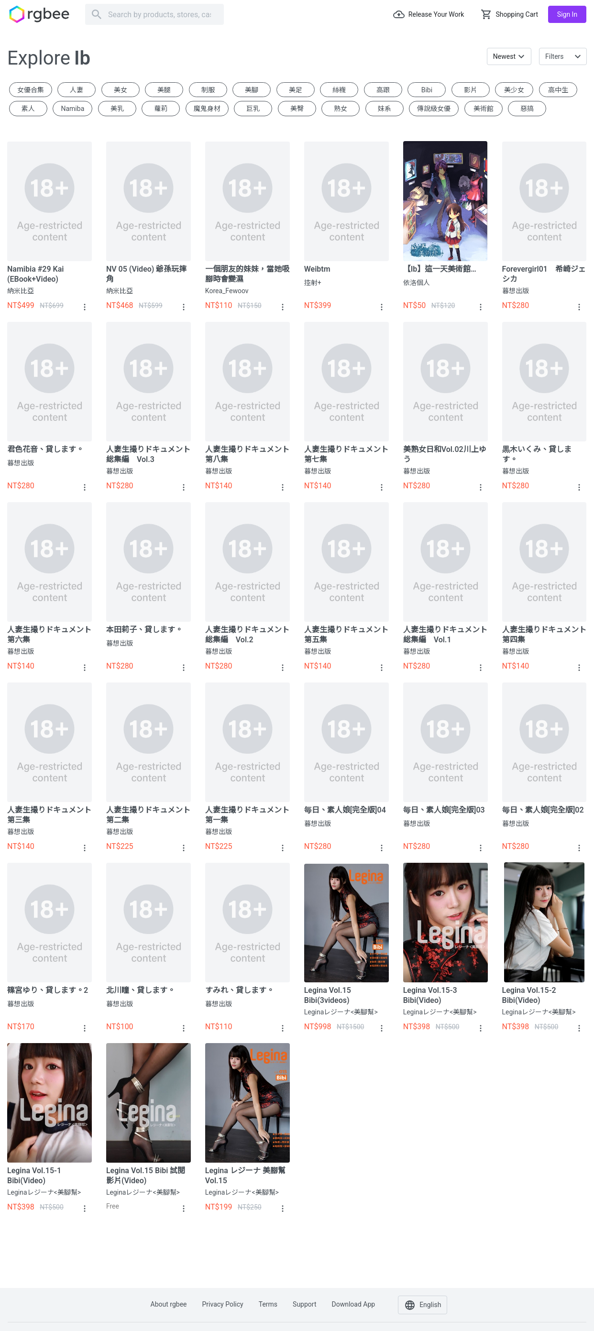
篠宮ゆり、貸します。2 (47, 990)
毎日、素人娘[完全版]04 (345, 809)
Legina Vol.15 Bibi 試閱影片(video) (146, 1175)
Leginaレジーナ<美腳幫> (341, 1012)
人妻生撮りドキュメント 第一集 (247, 815)
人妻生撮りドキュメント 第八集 (247, 454)
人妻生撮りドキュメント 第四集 (544, 634)
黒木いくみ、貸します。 (537, 454)
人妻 (76, 90)
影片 (470, 90)
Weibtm (317, 269)
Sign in (567, 14)
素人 (28, 108)
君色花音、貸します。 (45, 449)
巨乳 (253, 108)
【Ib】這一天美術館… (439, 269)
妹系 (384, 108)
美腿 (164, 90)
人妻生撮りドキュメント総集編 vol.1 (445, 634)
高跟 (383, 90)
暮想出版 (515, 291)
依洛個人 (416, 282)
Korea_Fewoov (227, 291)
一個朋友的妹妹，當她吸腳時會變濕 (247, 274)
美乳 (117, 108)
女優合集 (30, 90)
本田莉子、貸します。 (144, 629)
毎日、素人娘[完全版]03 (444, 809)
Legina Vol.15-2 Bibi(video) (529, 995)
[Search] (154, 14)
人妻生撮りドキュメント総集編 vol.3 (148, 454)
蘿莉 (160, 108)
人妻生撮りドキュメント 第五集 (346, 634)
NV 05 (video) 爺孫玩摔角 (146, 274)
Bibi (426, 90)
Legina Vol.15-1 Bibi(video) (34, 1175)
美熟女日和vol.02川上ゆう (444, 454)
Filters (554, 56)
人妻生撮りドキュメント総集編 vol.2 (247, 634)
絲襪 (339, 90)
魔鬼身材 (207, 108)
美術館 (483, 108)
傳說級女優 (434, 108)
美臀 (297, 108)
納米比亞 (20, 291)
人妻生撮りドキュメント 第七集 (346, 454)
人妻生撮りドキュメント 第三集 (49, 815)
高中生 (558, 90)
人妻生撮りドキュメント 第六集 (49, 634)
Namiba (72, 108)
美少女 (514, 90)
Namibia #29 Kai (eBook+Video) (35, 274)
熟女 (340, 108)
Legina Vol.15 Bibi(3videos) (327, 995)
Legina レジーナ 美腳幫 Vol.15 (245, 1175)
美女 (120, 90)
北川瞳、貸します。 (140, 990)
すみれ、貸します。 (239, 990)
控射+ (312, 282)
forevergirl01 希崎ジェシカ (544, 274)
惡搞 (527, 108)
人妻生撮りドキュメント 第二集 (148, 815)
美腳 (251, 90)
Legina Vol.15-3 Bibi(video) (430, 995)
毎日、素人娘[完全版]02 (543, 809)
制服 (208, 90)
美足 (295, 90)
